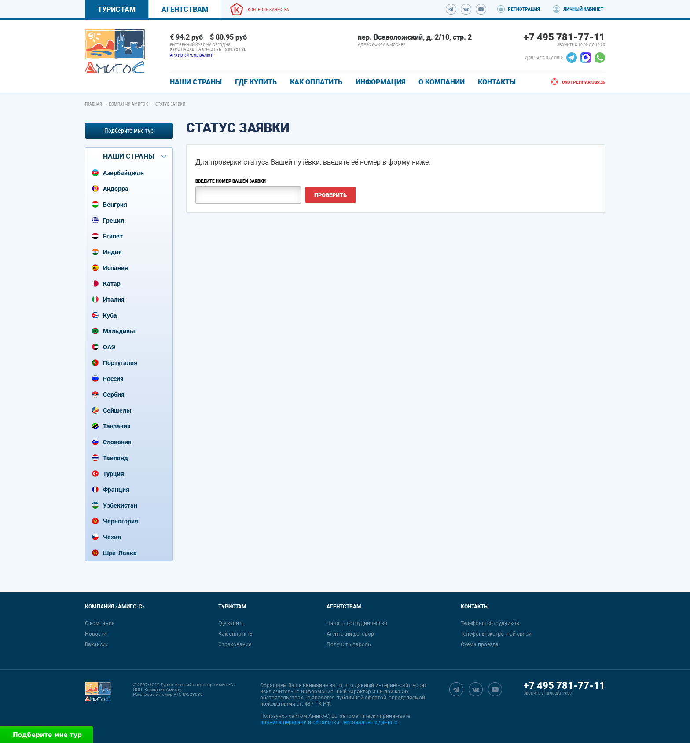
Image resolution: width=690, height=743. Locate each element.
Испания (115, 267)
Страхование (234, 644)
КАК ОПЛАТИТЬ (316, 82)
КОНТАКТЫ (497, 82)
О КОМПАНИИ (441, 82)
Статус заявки (170, 104)
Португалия (120, 362)
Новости (95, 634)
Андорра (115, 188)
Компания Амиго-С (129, 104)
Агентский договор (350, 634)
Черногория (120, 521)
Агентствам (184, 9)
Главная (93, 104)
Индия (112, 252)
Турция (113, 473)
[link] (115, 51)
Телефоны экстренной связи (496, 634)
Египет (113, 236)
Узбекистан (120, 505)
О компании (100, 623)
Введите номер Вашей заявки (230, 181)
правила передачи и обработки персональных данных (328, 722)
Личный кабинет (583, 9)
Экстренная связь (583, 82)
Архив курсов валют (191, 55)
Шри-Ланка (120, 552)
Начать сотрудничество (357, 623)
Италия (114, 299)
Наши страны (196, 82)
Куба (110, 315)
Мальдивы (119, 331)
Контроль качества (268, 9)
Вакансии (97, 644)
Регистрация (524, 9)
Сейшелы (117, 410)
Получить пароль (349, 644)
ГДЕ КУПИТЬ (256, 82)
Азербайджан (123, 172)
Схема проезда (480, 644)
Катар (112, 283)
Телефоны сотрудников (490, 623)
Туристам (117, 9)
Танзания (117, 426)
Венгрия (115, 204)
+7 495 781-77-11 (564, 37)
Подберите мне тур (129, 130)
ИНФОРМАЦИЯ (380, 82)
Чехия (112, 537)
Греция (113, 220)
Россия (113, 378)
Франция (116, 489)
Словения (117, 442)
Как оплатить (235, 634)
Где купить (231, 623)
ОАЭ (109, 347)
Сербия (114, 394)
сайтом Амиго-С (309, 716)
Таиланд (115, 457)
